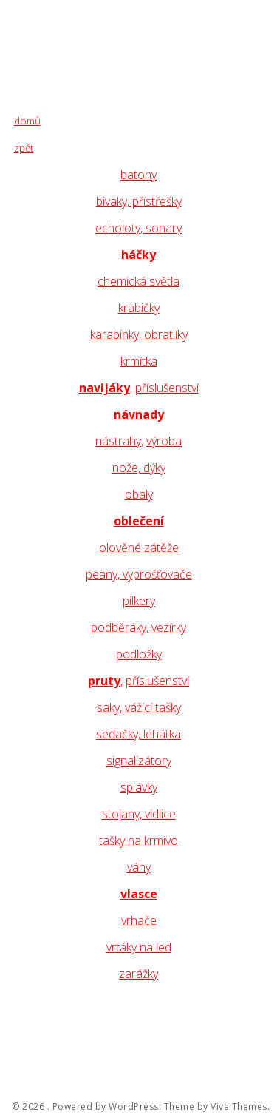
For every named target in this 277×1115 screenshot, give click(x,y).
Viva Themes (239, 1106)
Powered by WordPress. (107, 1106)
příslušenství (167, 388)
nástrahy (118, 441)
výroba (164, 441)
